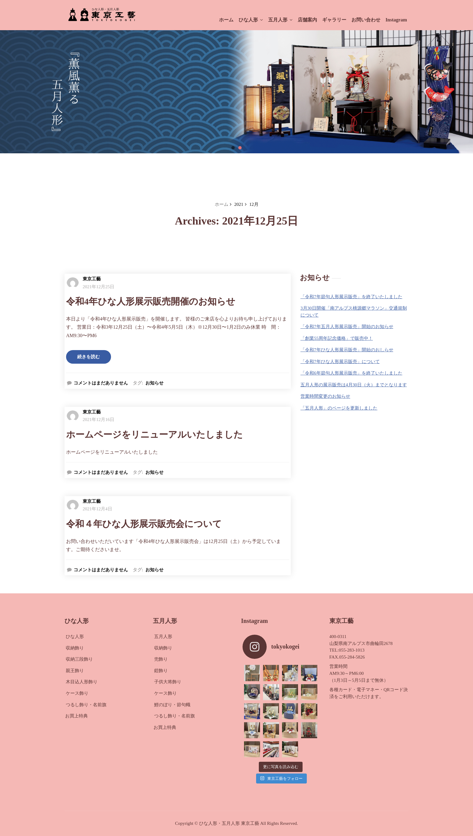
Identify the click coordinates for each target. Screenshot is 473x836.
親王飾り (75, 670)
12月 (254, 204)
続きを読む (88, 356)
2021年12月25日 (98, 286)
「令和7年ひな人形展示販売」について (340, 361)
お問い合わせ (365, 19)
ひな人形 (251, 19)
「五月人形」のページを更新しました (338, 408)
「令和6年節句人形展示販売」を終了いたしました (351, 373)
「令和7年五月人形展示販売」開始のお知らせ (346, 326)
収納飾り (75, 648)
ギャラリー (334, 19)
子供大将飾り (167, 681)
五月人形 (280, 19)
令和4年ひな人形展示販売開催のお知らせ (150, 301)
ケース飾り (77, 693)
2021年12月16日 (98, 419)
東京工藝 (92, 278)
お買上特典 (76, 715)
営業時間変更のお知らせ (325, 396)
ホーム (226, 19)
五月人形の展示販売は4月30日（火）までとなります (353, 384)
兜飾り (161, 659)
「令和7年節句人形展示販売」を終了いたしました (351, 296)
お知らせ (154, 383)
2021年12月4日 (97, 508)
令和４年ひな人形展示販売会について (144, 524)
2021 (238, 204)
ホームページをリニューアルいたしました (154, 434)
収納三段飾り (79, 659)
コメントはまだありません (101, 383)
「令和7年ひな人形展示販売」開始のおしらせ (346, 349)
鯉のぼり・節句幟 (172, 704)
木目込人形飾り (81, 681)
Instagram (396, 19)
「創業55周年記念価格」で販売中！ (336, 338)
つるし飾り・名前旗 (86, 704)
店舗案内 (307, 19)
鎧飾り (161, 670)
